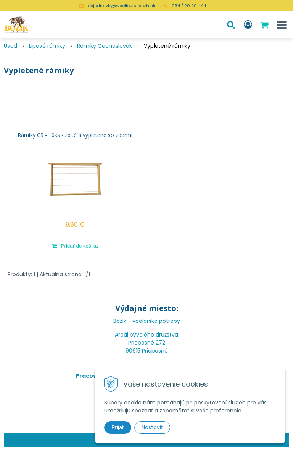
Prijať (117, 427)
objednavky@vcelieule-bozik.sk (121, 6)
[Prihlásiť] (248, 24)
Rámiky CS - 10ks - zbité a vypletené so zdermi (75, 135)
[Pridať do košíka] (75, 245)
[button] (231, 24)
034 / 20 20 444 (189, 6)
